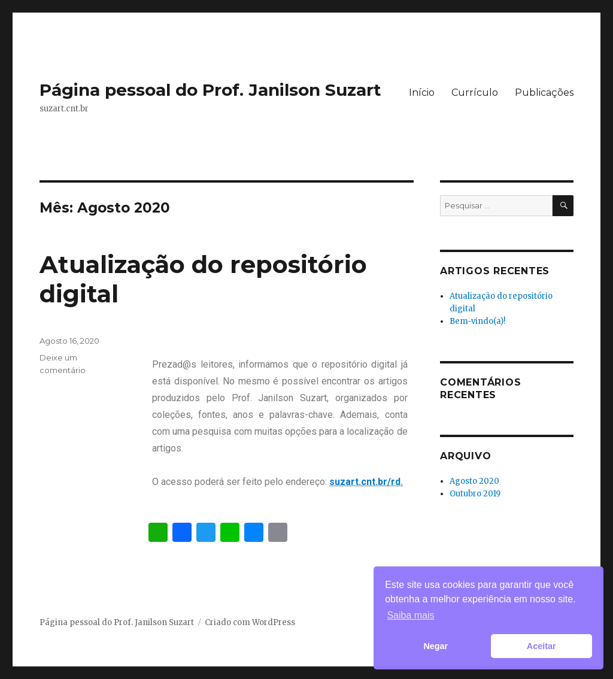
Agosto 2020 (474, 481)
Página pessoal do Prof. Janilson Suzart (210, 90)
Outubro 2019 (475, 494)
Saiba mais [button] (410, 615)
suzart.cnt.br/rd (364, 481)
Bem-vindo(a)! (477, 321)
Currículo (474, 92)
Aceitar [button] (541, 646)
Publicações (544, 92)
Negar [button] (435, 646)
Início (422, 92)
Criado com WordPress (250, 622)
